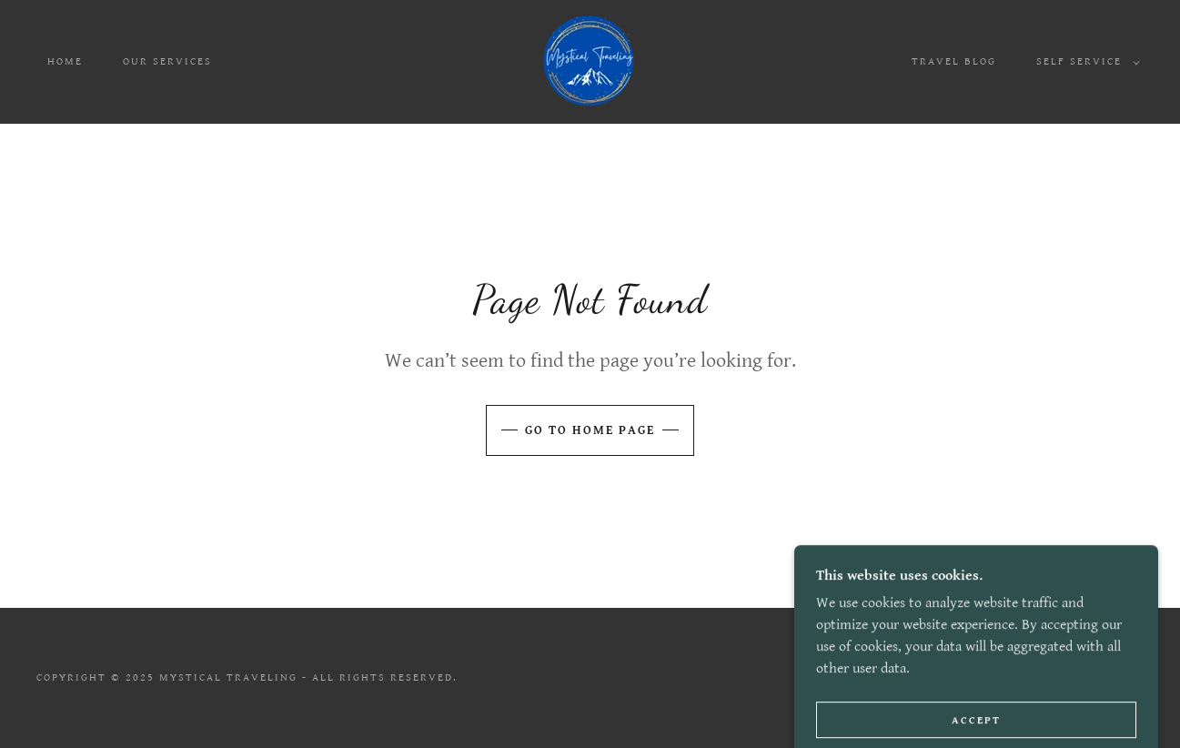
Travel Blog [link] (954, 61)
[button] (1084, 62)
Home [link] (65, 61)
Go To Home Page (590, 430)
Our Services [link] (167, 61)
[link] (589, 61)
